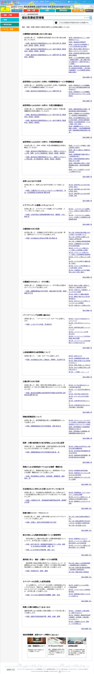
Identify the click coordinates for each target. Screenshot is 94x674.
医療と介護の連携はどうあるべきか (36, 607)
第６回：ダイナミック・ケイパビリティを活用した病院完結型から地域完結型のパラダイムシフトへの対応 (79, 422)
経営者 (33, 1)
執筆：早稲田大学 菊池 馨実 (36, 571)
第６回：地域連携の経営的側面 (78, 470)
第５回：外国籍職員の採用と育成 (79, 358)
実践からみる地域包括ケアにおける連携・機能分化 (42, 467)
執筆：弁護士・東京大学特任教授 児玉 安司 (40, 522)
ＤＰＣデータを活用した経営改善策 (36, 582)
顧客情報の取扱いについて (53, 669)
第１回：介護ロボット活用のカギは (79, 305)
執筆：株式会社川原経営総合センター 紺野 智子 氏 (42, 91)
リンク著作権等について (40, 669)
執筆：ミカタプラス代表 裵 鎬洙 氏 (38, 324)
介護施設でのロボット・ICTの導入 (36, 282)
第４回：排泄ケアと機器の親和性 (79, 294)
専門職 (47, 1)
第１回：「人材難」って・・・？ (79, 372)
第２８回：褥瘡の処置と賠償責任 (79, 572)
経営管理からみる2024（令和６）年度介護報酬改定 (43, 105)
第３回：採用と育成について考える (79, 365)
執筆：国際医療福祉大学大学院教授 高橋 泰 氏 (41, 452)
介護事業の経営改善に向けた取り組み (37, 34)
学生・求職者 (40, 1)
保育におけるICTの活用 (32, 181)
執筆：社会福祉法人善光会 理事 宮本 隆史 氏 (40, 238)
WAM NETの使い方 (83, 669)
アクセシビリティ (73, 669)
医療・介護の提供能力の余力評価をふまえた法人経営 (43, 443)
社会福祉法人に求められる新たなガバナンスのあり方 (43, 489)
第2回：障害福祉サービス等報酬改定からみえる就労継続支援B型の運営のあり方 (79, 87)
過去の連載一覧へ (86, 484)
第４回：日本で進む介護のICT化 (78, 394)
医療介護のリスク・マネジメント (36, 513)
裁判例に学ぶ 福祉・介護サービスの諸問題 (40, 559)
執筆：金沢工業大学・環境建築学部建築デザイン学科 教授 (44, 544)
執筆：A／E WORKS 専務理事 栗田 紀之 (39, 550)
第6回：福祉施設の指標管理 (77, 42)
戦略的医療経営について (32, 417)
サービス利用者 (54, 1)
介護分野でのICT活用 (31, 381)
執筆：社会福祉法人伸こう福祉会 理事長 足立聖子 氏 (44, 359)
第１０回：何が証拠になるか (77, 525)
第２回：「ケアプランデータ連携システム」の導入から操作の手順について (79, 211)
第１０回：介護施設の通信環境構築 (79, 241)
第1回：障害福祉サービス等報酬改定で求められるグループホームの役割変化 (79, 94)
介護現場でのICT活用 (31, 229)
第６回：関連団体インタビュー (78, 538)
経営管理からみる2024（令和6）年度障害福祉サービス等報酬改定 (48, 82)
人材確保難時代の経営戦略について (36, 352)
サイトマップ (20, 669)
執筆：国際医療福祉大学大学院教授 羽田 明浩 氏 (42, 426)
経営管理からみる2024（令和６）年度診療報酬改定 (43, 142)
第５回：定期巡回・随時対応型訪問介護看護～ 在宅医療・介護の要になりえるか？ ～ (79, 617)
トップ (23, 14)
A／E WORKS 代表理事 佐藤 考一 (43, 546)
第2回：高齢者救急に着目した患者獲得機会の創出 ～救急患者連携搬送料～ (79, 165)
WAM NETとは (28, 669)
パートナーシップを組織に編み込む (36, 315)
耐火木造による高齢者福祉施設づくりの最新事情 (42, 535)
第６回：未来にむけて (75, 356)
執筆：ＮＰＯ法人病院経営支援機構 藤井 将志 (42, 595)
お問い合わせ (64, 669)
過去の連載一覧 (87, 77)
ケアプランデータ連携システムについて (38, 205)
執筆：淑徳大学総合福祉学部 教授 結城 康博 (42, 616)
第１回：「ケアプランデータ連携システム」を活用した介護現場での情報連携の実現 (79, 217)
